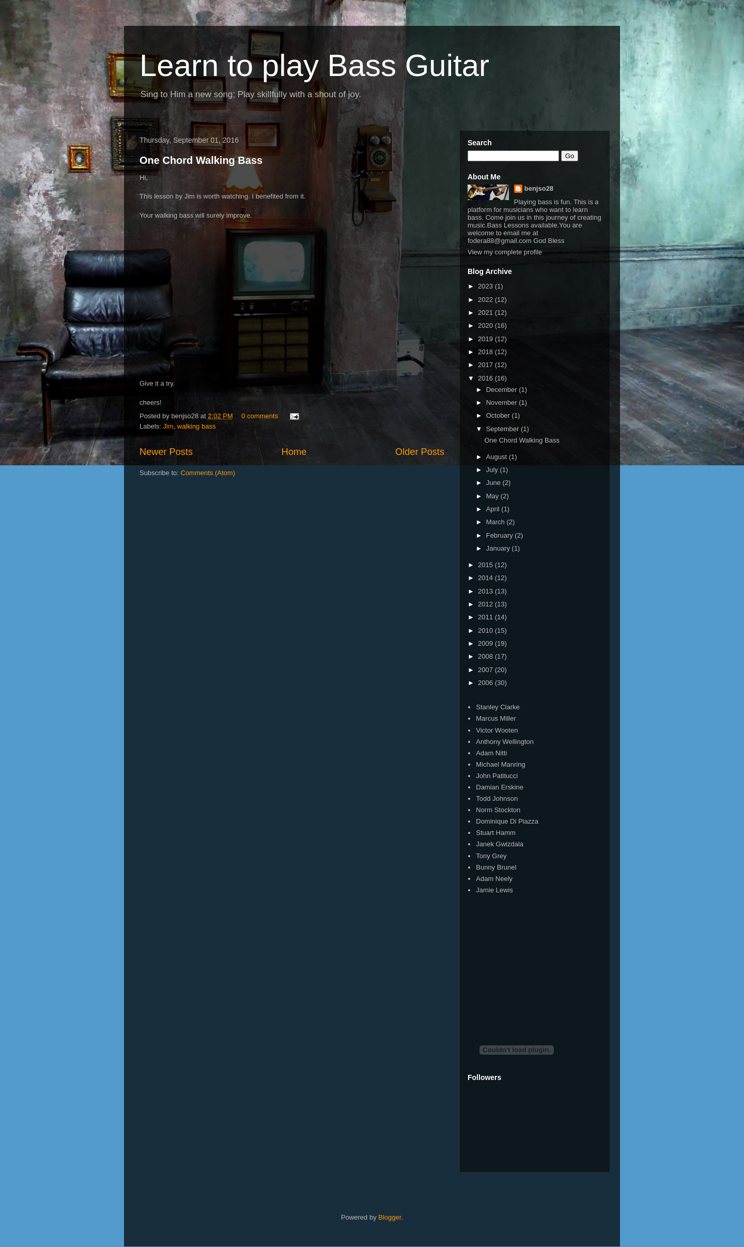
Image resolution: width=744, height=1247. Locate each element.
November (502, 402)
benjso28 (538, 188)
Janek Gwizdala (499, 844)
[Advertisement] (545, 960)
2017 (486, 365)
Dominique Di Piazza (507, 821)
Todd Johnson (497, 798)
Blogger (389, 1217)
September (503, 429)
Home (294, 452)
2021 (486, 312)
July (493, 470)
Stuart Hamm (496, 833)
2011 (486, 617)
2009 (486, 643)
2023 (486, 286)
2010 (486, 630)
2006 (486, 683)
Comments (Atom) (208, 473)
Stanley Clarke (498, 707)
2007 (486, 670)
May (493, 496)
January (499, 548)
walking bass (196, 426)
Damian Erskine (499, 787)
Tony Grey (491, 856)
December (502, 389)
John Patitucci (497, 776)
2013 (486, 591)
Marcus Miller (496, 718)
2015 (486, 565)
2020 (486, 325)
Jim (168, 426)
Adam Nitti (491, 753)
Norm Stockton (498, 810)
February (500, 535)
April (494, 509)
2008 (486, 656)
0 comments (259, 416)
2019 (486, 339)
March (496, 522)
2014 (486, 578)
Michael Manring (500, 764)
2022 (486, 299)
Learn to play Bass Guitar (314, 65)
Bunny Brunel (496, 867)
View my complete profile (505, 252)
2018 (486, 352)
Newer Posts (166, 452)
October (499, 415)
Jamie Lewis (494, 890)
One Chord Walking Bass (201, 160)
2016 (486, 378)
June (494, 482)
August (497, 457)
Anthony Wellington (505, 742)
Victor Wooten (497, 730)
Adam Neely (494, 879)
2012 (486, 604)
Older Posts (419, 452)
